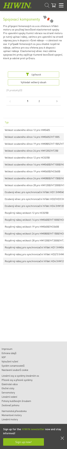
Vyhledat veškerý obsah (33, 82)
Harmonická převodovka (14, 411)
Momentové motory (12, 415)
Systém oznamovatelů (13, 365)
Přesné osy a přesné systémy (17, 380)
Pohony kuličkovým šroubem (16, 401)
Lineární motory (10, 419)
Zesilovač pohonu (10, 405)
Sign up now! (23, 442)
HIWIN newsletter (33, 429)
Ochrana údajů (9, 353)
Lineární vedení (9, 396)
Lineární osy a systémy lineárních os (20, 375)
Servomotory (8, 392)
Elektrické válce (10, 384)
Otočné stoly (8, 388)
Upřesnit (33, 74)
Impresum (7, 348)
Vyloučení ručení (10, 361)
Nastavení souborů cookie (15, 369)
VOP (4, 357)
